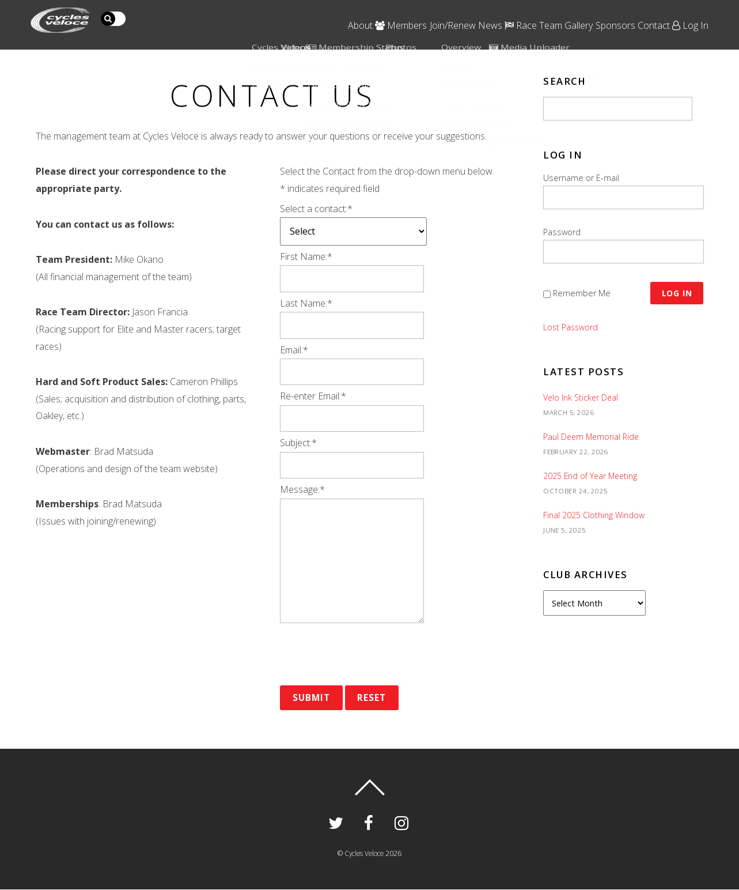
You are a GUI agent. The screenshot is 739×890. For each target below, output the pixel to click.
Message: (302, 489)
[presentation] (367, 654)
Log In (698, 15)
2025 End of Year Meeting (591, 471)
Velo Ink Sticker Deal (581, 392)
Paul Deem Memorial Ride (592, 432)
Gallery (549, 15)
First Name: (306, 256)
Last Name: (306, 303)
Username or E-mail (581, 177)
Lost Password (571, 323)
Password (562, 232)
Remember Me (582, 290)
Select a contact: (316, 208)
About (269, 15)
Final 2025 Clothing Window (594, 510)
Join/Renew (386, 15)
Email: (294, 350)
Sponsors (598, 15)
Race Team (492, 15)
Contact (649, 15)
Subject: (298, 442)
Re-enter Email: (313, 396)
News (437, 15)
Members (322, 15)
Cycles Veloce (364, 854)
